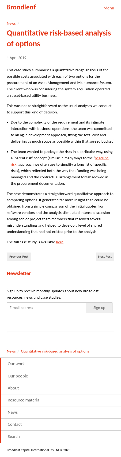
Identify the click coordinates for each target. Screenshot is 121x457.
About (13, 388)
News (11, 23)
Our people (18, 376)
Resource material (24, 400)
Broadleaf (22, 7)
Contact (15, 424)
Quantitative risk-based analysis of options (55, 351)
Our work (16, 363)
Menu (108, 8)
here (60, 242)
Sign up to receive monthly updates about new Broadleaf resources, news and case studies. (52, 294)
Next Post (105, 256)
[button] (99, 307)
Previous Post (19, 256)
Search (14, 436)
